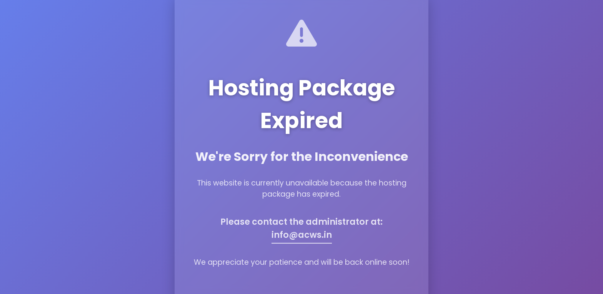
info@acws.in (302, 235)
